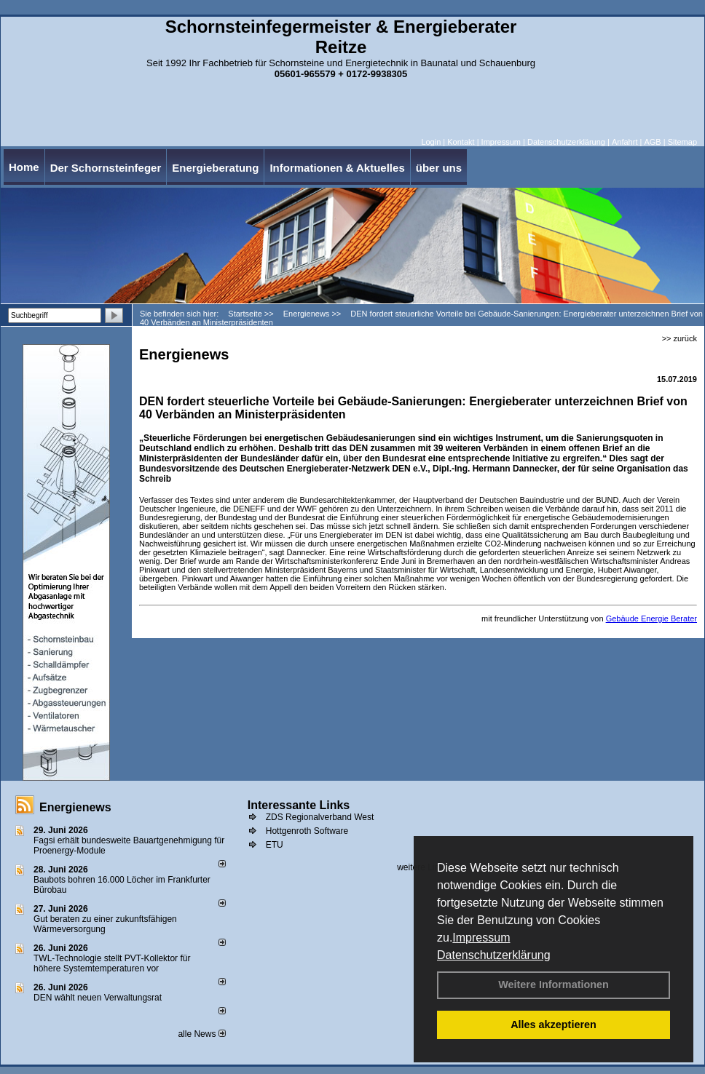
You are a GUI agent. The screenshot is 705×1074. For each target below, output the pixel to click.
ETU (274, 845)
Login (431, 142)
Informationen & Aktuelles (336, 168)
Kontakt (460, 142)
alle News (201, 1034)
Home (24, 167)
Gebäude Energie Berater (651, 618)
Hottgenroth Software (307, 831)
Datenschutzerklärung (494, 955)
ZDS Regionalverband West (320, 817)
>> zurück (679, 338)
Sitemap (682, 142)
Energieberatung (215, 168)
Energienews (75, 807)
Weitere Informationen (553, 984)
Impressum (481, 937)
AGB (652, 142)
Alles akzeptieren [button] (553, 1024)
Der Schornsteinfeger (106, 168)
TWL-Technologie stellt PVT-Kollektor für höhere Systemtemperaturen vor (112, 963)
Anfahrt (624, 142)
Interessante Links (299, 805)
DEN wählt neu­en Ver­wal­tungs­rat (98, 998)
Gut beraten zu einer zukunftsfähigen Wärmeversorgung (105, 924)
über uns (439, 168)
